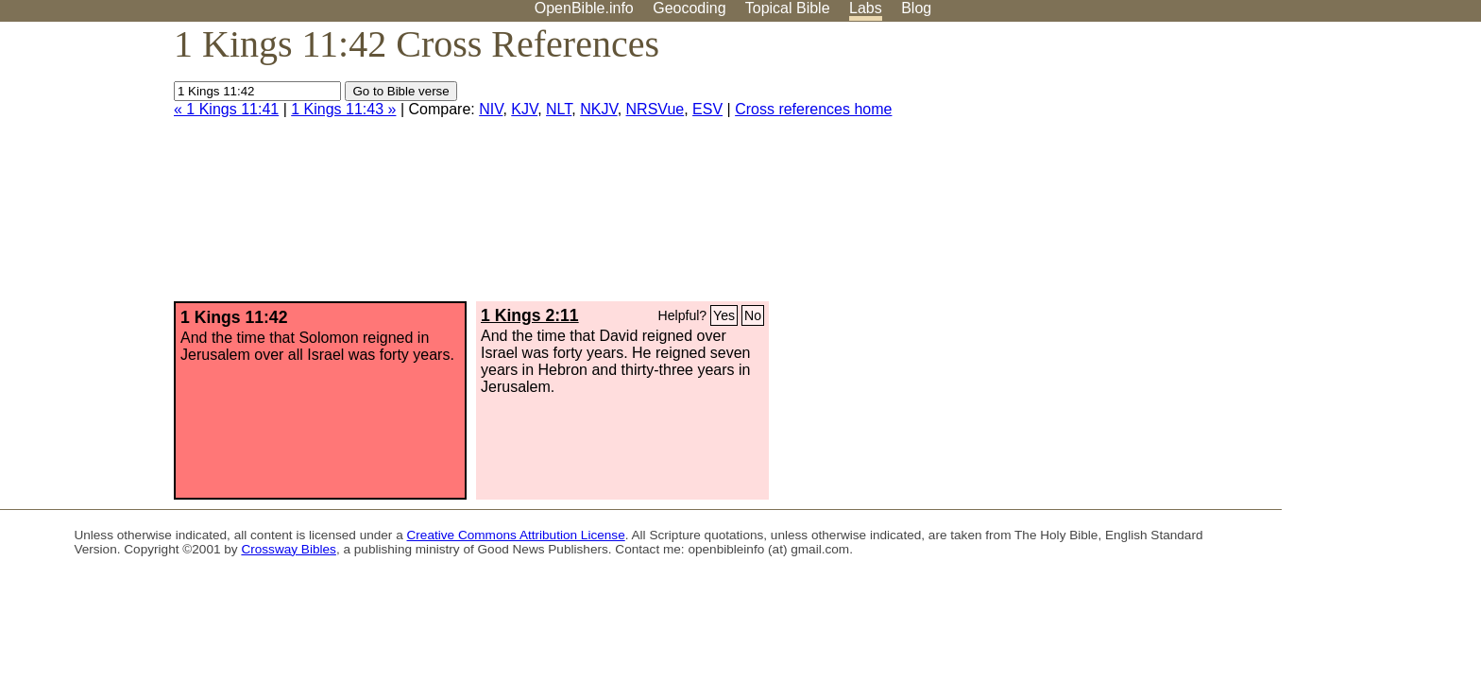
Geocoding (689, 8)
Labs (865, 8)
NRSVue (655, 109)
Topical (787, 8)
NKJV (598, 109)
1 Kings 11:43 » (343, 109)
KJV (524, 109)
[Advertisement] (1290, 169)
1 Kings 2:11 (530, 315)
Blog (916, 8)
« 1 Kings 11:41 (226, 109)
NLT (558, 109)
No (752, 315)
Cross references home (813, 109)
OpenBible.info (584, 8)
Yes (724, 315)
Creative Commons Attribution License (516, 535)
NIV (490, 109)
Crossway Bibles (288, 549)
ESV (707, 109)
